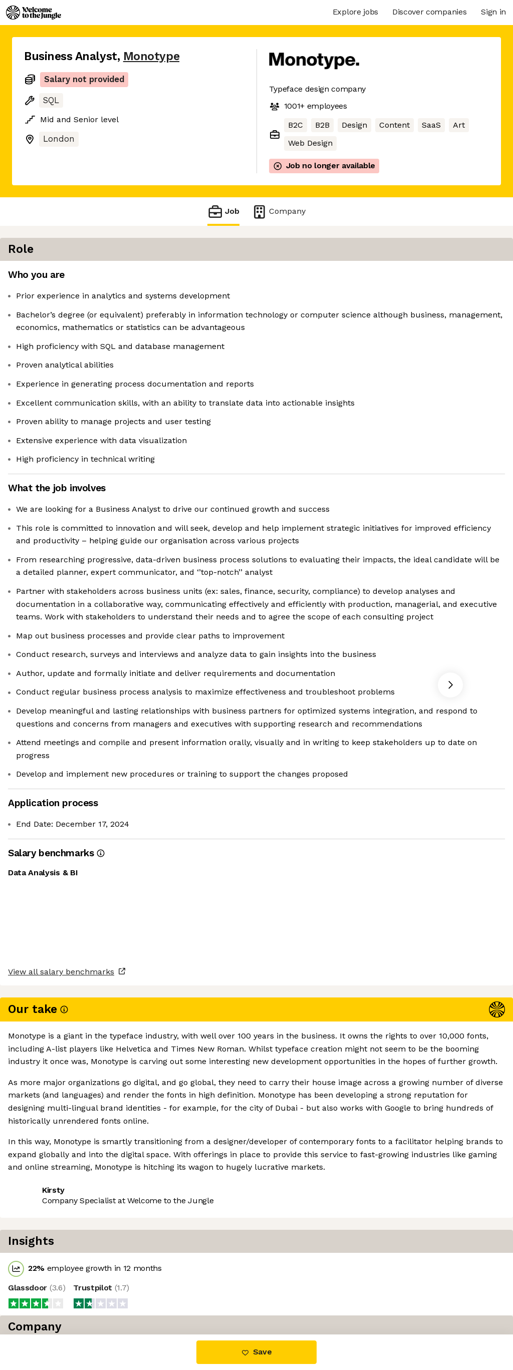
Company (278, 211)
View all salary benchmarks (73, 1253)
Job (223, 211)
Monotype (151, 56)
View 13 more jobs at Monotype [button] (154, 1292)
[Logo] (33, 13)
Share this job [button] (51, 1292)
